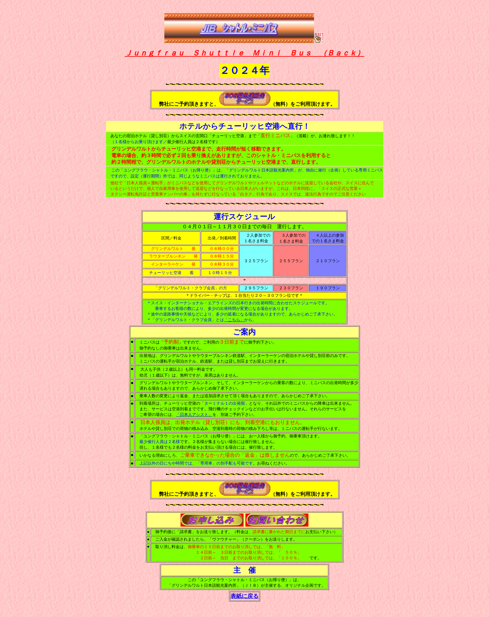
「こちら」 (234, 319)
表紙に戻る (244, 596)
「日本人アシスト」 (194, 414)
